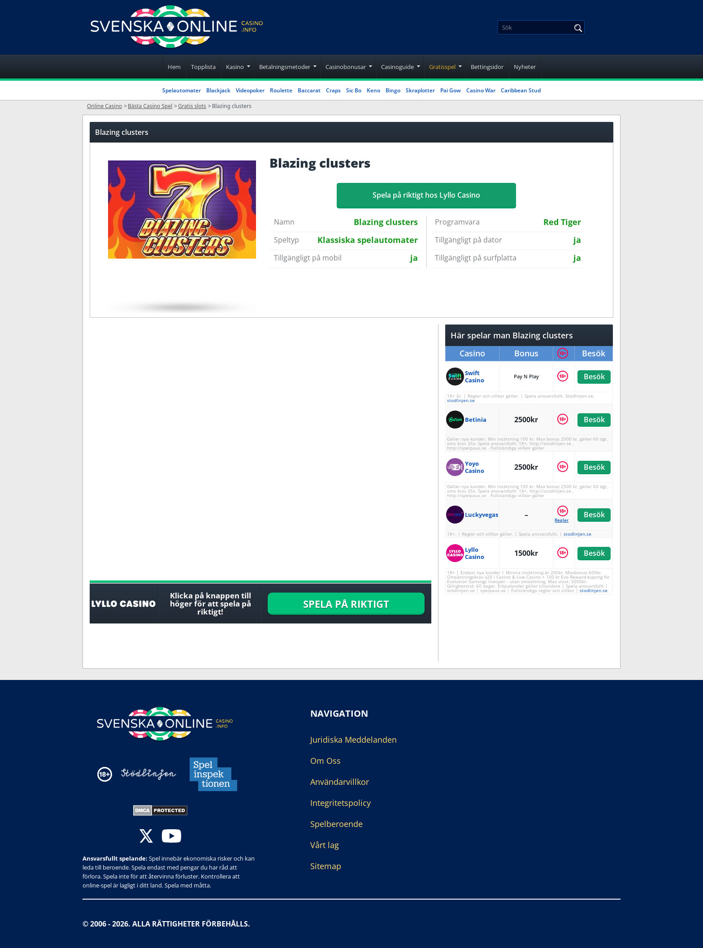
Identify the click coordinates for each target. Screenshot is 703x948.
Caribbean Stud (521, 90)
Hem (174, 67)
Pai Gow (450, 90)
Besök (593, 376)
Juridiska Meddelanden (353, 739)
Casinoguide (397, 67)
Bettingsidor (487, 67)
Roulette (281, 90)
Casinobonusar (345, 67)
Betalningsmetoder (284, 67)
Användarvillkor (339, 781)
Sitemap (325, 866)
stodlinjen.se (461, 400)
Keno (373, 90)
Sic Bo (353, 90)
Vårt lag (324, 845)
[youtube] (171, 837)
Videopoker (250, 90)
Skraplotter (420, 90)
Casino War (480, 90)
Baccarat (309, 90)
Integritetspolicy (340, 802)
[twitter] (146, 837)
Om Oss (325, 760)
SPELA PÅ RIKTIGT (346, 603)
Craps (333, 90)
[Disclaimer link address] (148, 774)
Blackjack (218, 90)
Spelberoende (336, 823)
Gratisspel (442, 67)
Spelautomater (181, 90)
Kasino (235, 67)
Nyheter (525, 67)
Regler (561, 520)
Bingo (393, 90)
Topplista (203, 67)
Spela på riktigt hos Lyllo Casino (426, 195)
